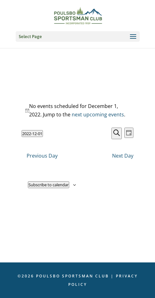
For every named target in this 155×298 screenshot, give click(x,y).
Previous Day (42, 155)
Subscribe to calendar (48, 185)
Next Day (122, 155)
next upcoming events (98, 114)
